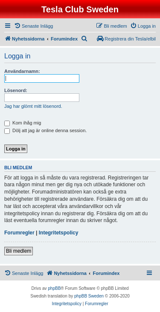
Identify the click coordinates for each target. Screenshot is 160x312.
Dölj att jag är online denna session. (45, 130)
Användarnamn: (22, 71)
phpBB (54, 288)
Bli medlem (18, 251)
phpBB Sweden (89, 296)
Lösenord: (15, 90)
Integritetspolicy (59, 233)
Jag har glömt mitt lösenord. (33, 106)
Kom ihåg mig (22, 122)
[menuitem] (33, 26)
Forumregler (19, 233)
